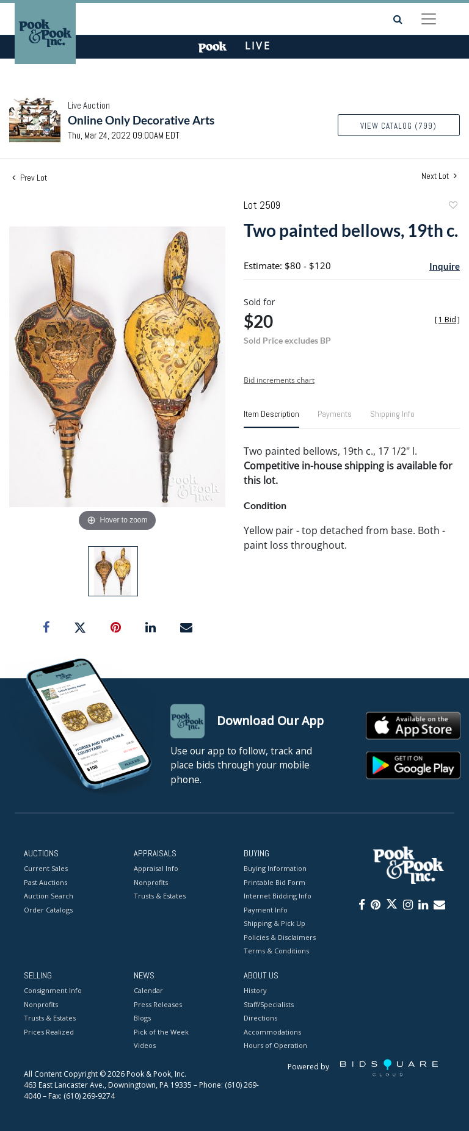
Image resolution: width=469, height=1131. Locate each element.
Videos (145, 1045)
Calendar (148, 990)
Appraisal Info (156, 868)
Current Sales (46, 868)
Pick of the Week (161, 1031)
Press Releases (158, 1004)
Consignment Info (53, 990)
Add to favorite (452, 207)
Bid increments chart (279, 380)
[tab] (271, 418)
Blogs (142, 1018)
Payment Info (266, 909)
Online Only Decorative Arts (141, 120)
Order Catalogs (48, 909)
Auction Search (48, 896)
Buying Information (275, 868)
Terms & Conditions (276, 951)
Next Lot (439, 176)
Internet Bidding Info (277, 896)
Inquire (444, 266)
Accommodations (272, 1031)
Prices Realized (49, 1031)
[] (447, 319)
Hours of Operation (275, 1045)
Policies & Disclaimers (280, 937)
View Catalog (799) (398, 126)
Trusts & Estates (160, 896)
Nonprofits (151, 882)
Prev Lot (29, 177)
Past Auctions (45, 882)
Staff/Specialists (269, 1004)
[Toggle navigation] (428, 19)
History (255, 990)
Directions (260, 1018)
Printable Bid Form (274, 882)
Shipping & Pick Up (274, 923)
